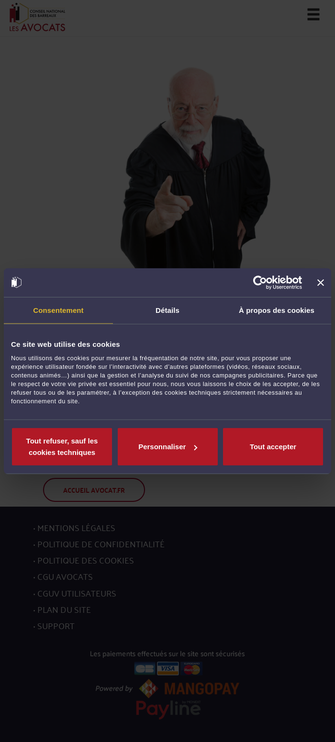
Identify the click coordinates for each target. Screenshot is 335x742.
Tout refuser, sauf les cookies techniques (62, 446)
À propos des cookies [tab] (276, 310)
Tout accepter (273, 447)
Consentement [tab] (58, 310)
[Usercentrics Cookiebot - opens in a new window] (260, 282)
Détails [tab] (167, 310)
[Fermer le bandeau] (320, 282)
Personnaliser (167, 447)
